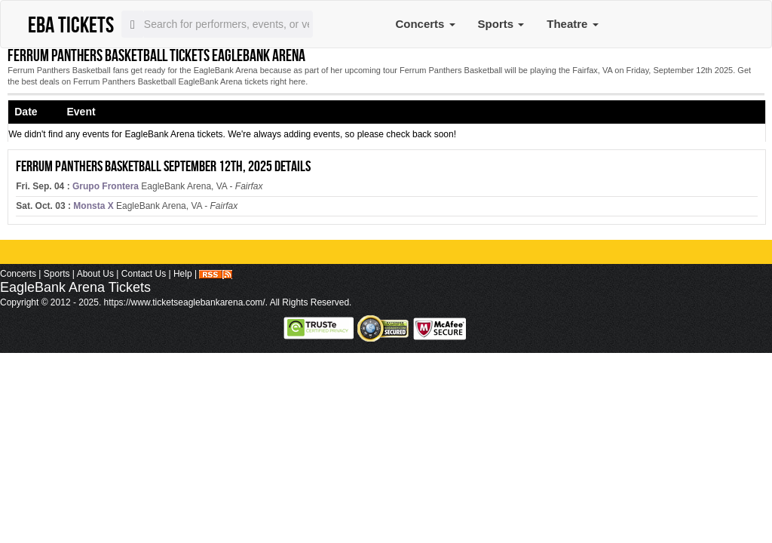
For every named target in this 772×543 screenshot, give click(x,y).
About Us (95, 273)
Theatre (572, 23)
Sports (501, 23)
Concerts (425, 23)
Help (182, 273)
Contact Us (143, 273)
